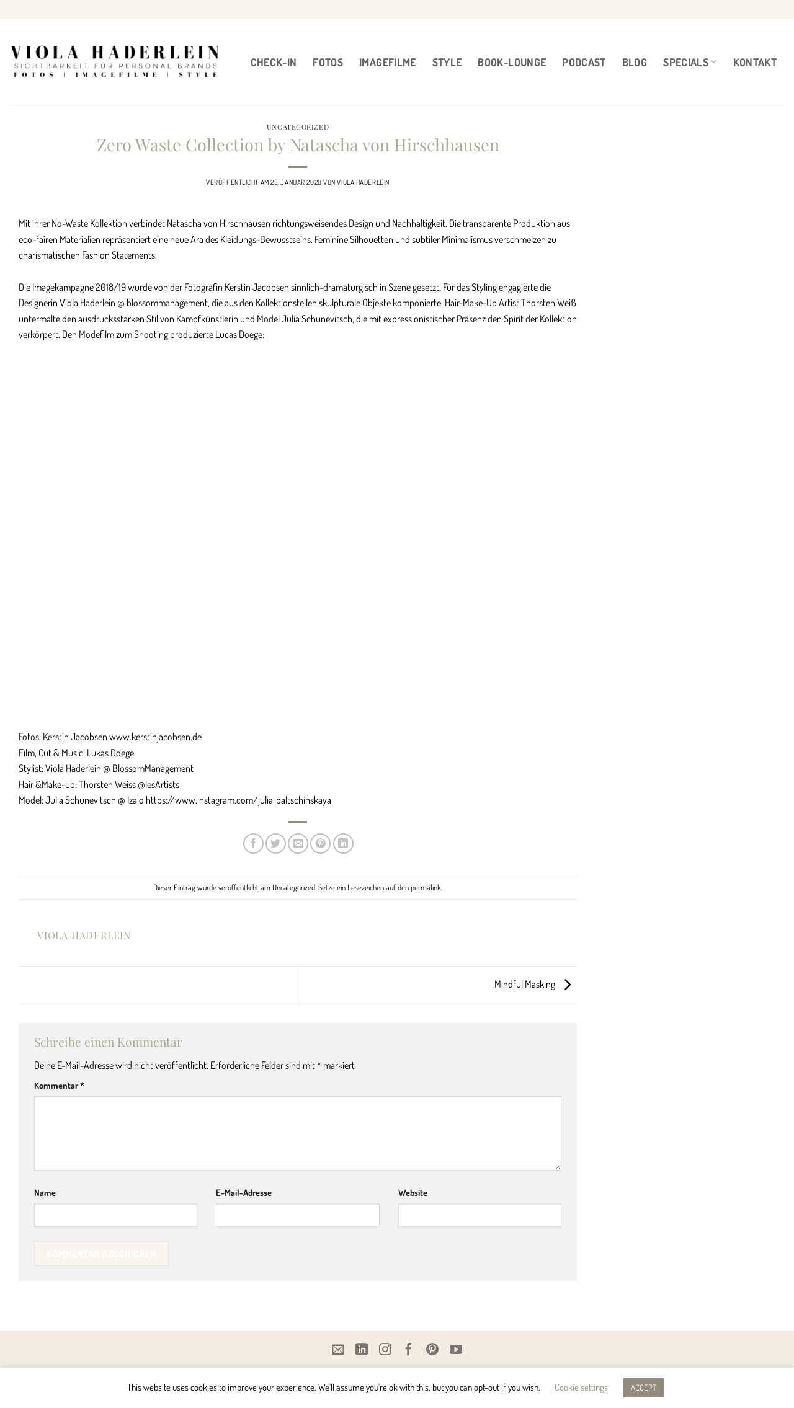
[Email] (338, 1349)
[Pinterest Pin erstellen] (320, 843)
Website (412, 1192)
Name (45, 1192)
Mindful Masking (535, 984)
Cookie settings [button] (581, 1387)
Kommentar (59, 1085)
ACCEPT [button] (643, 1388)
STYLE (447, 62)
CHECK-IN (274, 62)
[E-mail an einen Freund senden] (298, 843)
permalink (426, 887)
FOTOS (328, 62)
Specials (689, 62)
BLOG (634, 62)
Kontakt (755, 62)
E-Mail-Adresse (244, 1192)
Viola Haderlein (363, 182)
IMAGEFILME (387, 62)
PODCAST (583, 62)
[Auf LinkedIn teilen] (343, 843)
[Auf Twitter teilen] (275, 843)
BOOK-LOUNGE (512, 62)
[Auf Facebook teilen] (253, 843)
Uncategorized (298, 126)
